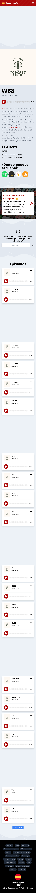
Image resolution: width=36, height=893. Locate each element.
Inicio (5, 888)
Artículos (22, 888)
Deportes (22, 869)
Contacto (30, 888)
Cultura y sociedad (12, 856)
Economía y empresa (11, 849)
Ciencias (13, 869)
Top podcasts (13, 888)
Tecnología (25, 856)
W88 (3, 109)
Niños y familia (26, 849)
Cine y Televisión (9, 859)
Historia (28, 859)
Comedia (9, 845)
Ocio (29, 863)
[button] (33, 3)
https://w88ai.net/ (14, 127)
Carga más (18, 827)
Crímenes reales (10, 863)
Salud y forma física (22, 866)
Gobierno (9, 866)
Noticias (21, 863)
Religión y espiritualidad (22, 852)
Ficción (20, 859)
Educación (25, 845)
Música (8, 852)
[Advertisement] (18, 24)
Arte (17, 845)
